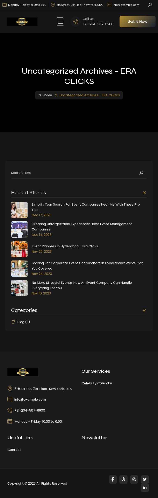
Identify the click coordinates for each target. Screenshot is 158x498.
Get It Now (137, 21)
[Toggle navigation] (60, 21)
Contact (14, 449)
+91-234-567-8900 (98, 24)
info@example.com (126, 5)
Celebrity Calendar (96, 383)
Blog (20, 322)
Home (45, 95)
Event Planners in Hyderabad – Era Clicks (65, 246)
